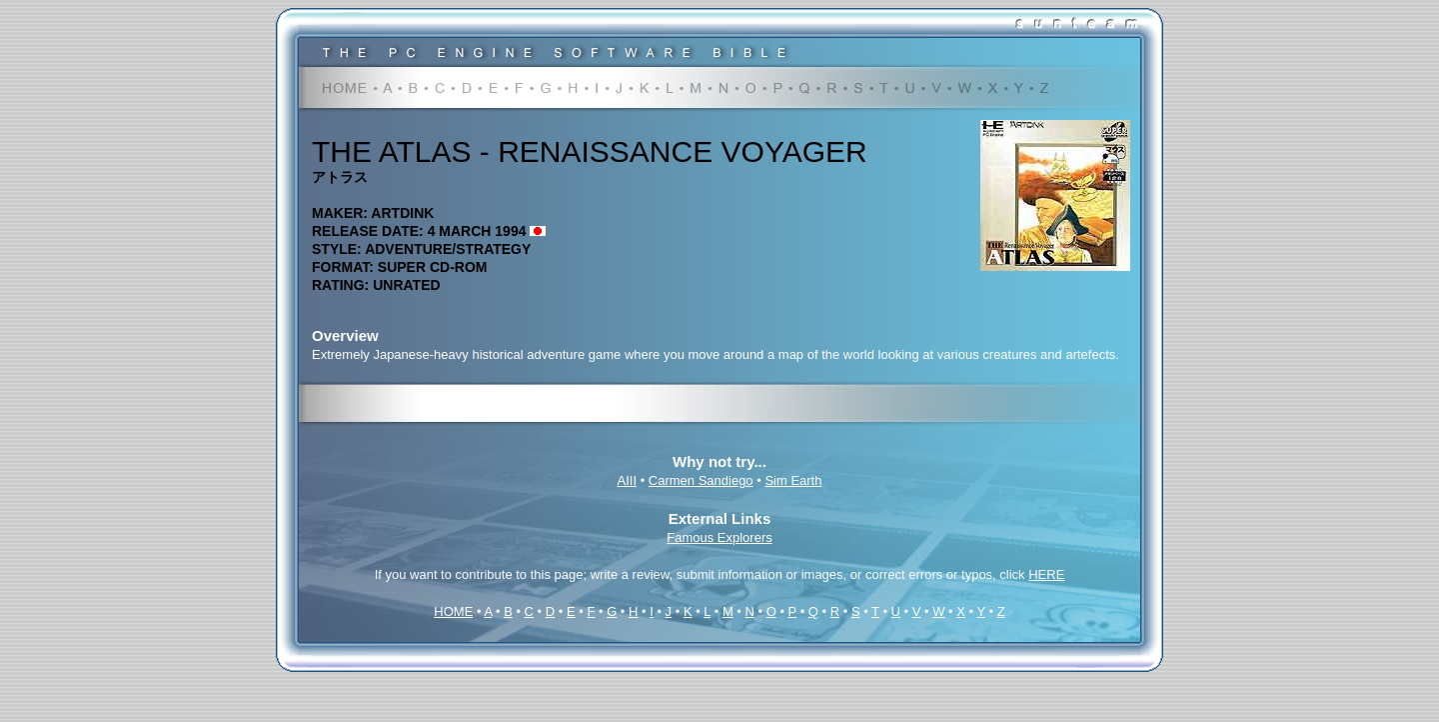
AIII (628, 480)
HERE (1046, 574)
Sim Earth (792, 480)
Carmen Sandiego (701, 480)
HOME (453, 611)
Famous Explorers (719, 537)
